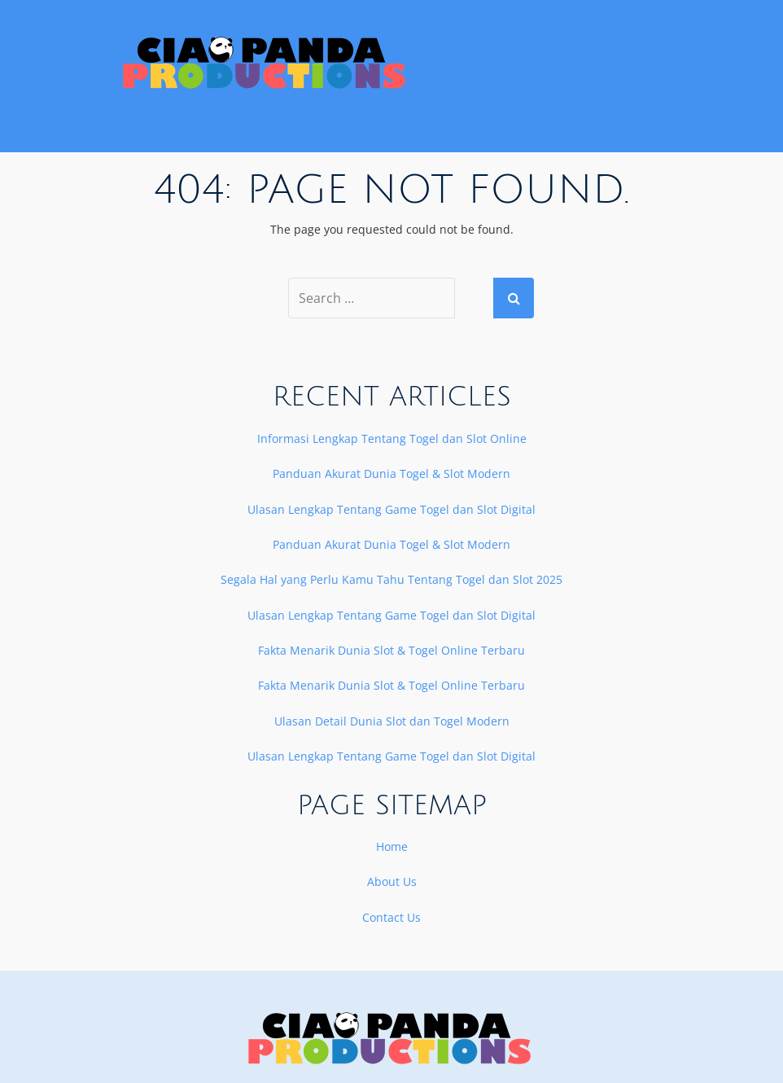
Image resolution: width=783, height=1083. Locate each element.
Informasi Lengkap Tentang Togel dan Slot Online (392, 438)
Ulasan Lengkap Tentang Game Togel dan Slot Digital (391, 509)
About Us (392, 881)
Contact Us (391, 917)
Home (392, 846)
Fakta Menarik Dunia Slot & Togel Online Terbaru (391, 650)
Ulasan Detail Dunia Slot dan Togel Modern (392, 721)
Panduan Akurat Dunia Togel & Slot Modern (391, 473)
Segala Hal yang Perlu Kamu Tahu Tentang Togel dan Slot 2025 (391, 579)
